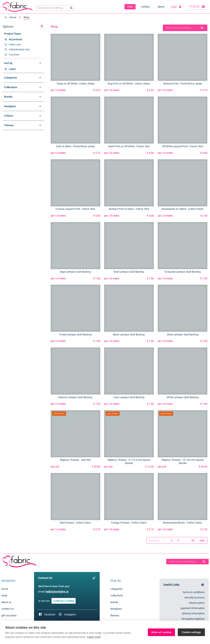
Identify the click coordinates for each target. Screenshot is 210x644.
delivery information (193, 613)
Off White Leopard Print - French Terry (182, 146)
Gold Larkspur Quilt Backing (129, 271)
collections (116, 595)
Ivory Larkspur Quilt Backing (129, 397)
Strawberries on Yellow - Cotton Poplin (182, 209)
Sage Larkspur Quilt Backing (75, 271)
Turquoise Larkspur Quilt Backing (182, 271)
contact (145, 6)
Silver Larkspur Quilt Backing (182, 334)
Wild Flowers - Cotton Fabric (75, 522)
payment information (193, 608)
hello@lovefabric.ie (57, 591)
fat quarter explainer (193, 618)
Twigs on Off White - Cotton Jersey (75, 83)
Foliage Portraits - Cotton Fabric (129, 522)
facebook (49, 614)
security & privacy (194, 597)
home (4, 588)
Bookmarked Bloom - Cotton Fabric (182, 522)
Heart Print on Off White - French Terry (129, 146)
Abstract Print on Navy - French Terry (129, 209)
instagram (70, 614)
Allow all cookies (161, 632)
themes (114, 615)
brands (114, 602)
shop (130, 6)
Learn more (94, 636)
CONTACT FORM (64, 600)
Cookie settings (191, 632)
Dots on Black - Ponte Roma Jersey (75, 146)
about (161, 6)
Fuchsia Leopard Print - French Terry (75, 209)
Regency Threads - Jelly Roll (75, 460)
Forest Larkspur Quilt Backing (75, 334)
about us (6, 602)
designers (116, 608)
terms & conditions (194, 592)
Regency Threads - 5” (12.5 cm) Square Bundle (129, 461)
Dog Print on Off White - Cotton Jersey (129, 83)
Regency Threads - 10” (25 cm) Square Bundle (183, 461)
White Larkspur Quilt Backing (183, 397)
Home (12, 17)
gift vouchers (9, 615)
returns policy (197, 602)
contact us (7, 608)
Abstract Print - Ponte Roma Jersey (182, 83)
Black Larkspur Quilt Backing (129, 334)
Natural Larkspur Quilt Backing (75, 397)
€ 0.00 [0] (197, 6)
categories (116, 588)
